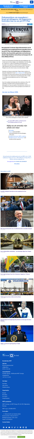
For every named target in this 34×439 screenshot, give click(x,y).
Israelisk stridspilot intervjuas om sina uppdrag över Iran (13, 191)
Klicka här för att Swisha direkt (13, 414)
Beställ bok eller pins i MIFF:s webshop (17, 136)
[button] (28, 24)
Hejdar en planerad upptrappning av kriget (10, 343)
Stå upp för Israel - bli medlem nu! (8, 6)
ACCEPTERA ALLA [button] (21, 436)
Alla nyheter (5, 385)
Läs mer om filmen (8, 92)
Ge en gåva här (10, 161)
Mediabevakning (6, 387)
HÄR (16, 92)
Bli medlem (11, 130)
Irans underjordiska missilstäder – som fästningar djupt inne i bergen (16, 251)
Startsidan (4, 383)
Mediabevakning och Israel (16, 122)
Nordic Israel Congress (14, 12)
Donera (10, 132)
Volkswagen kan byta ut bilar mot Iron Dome (11, 297)
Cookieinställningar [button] (12, 436)
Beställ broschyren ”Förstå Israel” (16, 137)
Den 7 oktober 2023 (20, 72)
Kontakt (4, 393)
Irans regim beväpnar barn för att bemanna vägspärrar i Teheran (15, 274)
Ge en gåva (4, 396)
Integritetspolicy (6, 398)
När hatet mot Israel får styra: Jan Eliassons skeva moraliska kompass (16, 228)
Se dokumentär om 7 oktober (25, 6)
